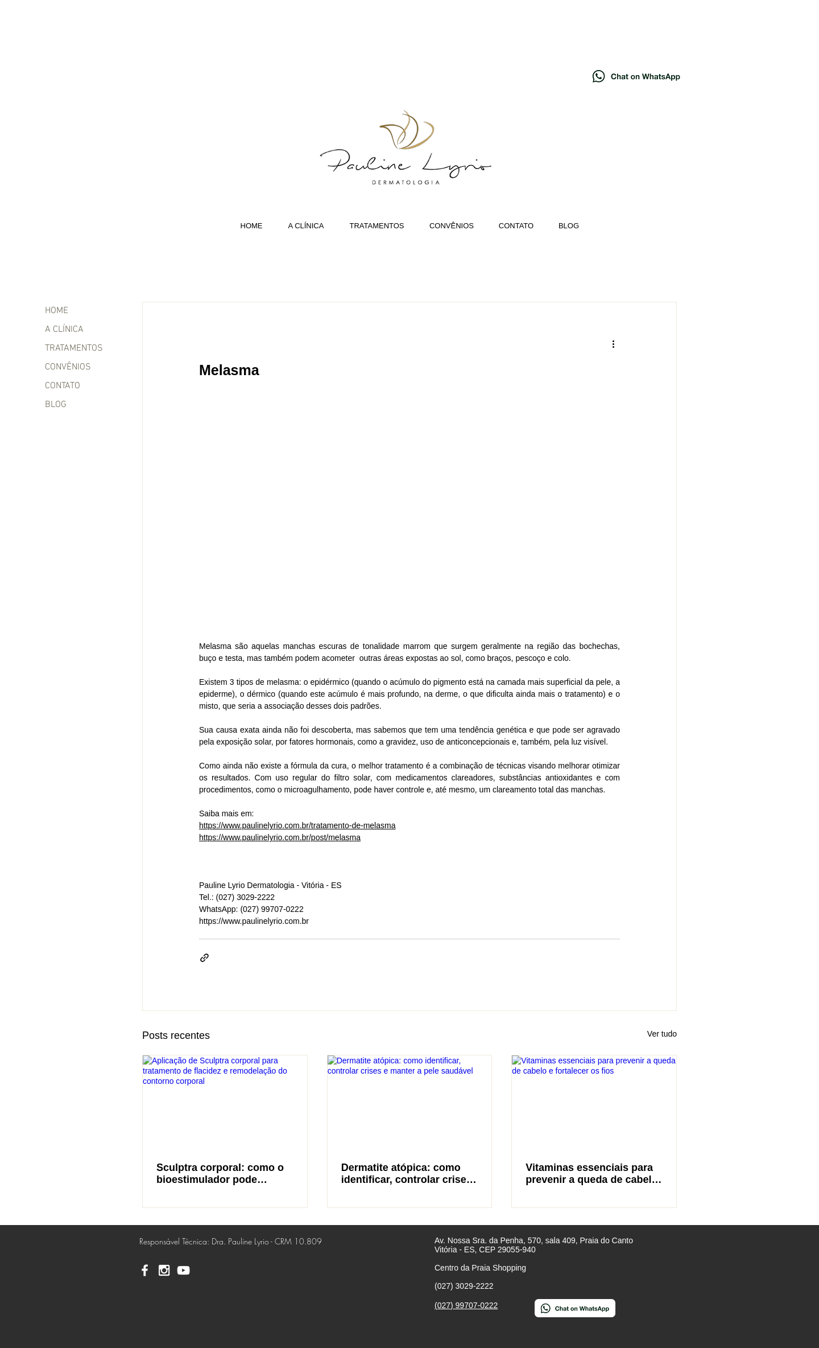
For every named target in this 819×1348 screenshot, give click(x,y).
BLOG (56, 404)
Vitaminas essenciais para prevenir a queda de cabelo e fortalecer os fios (591, 1174)
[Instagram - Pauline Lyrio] (741, 22)
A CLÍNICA (64, 329)
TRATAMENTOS (74, 348)
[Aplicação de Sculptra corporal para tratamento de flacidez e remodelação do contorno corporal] (225, 1101)
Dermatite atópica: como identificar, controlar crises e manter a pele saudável (406, 1174)
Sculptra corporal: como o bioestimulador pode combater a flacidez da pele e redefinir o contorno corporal (222, 1174)
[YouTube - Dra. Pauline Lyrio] (779, 22)
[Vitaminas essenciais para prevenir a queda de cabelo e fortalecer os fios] (594, 1101)
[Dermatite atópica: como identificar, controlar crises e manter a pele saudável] (410, 1101)
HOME (56, 311)
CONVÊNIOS (68, 367)
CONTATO (62, 386)
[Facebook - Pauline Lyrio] (702, 22)
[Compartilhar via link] (204, 957)
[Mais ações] (613, 343)
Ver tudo (662, 1033)
